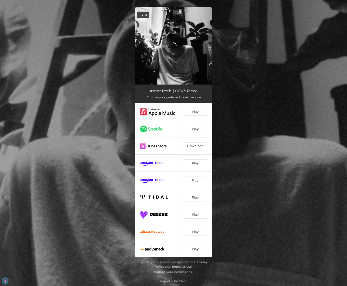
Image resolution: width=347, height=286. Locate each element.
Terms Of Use (182, 266)
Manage (160, 272)
